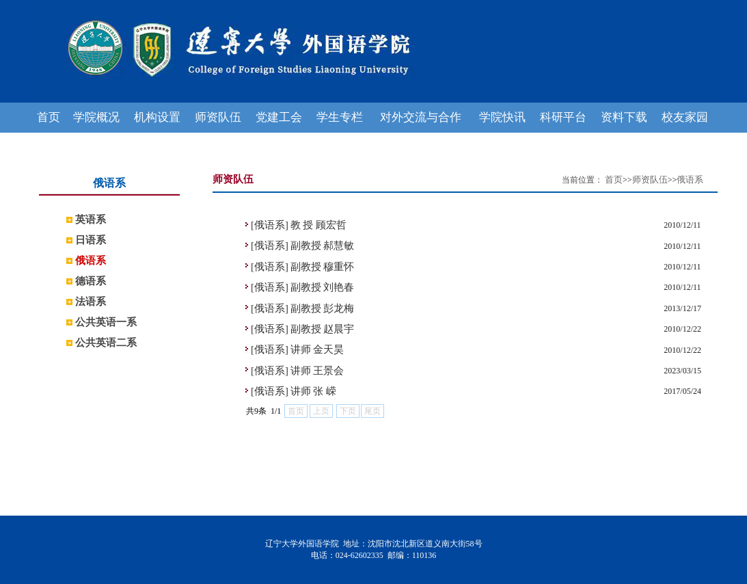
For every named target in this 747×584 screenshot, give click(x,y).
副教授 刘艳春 (322, 287)
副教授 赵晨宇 (322, 328)
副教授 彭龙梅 (322, 308)
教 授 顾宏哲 (318, 225)
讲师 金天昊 (317, 349)
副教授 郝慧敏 (322, 245)
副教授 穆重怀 (322, 266)
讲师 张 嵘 (313, 391)
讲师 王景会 (317, 370)
